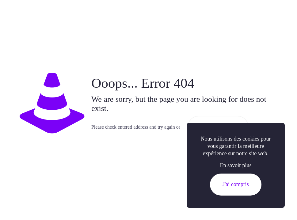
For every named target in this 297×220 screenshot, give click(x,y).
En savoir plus (236, 165)
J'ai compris (236, 184)
